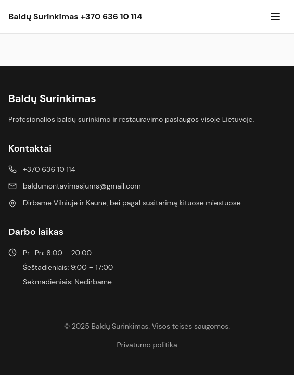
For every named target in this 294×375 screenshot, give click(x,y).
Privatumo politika (147, 344)
